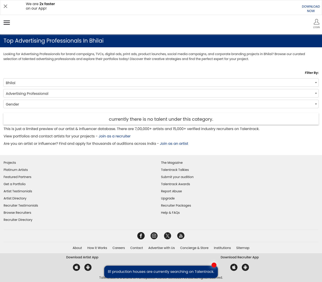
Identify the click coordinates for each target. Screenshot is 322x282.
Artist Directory (15, 198)
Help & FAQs (170, 212)
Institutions (222, 248)
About (77, 248)
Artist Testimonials (18, 191)
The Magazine (172, 162)
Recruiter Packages (176, 205)
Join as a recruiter (115, 136)
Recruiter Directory (18, 220)
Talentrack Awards (175, 184)
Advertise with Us (161, 248)
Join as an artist (174, 143)
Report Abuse (171, 191)
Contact (136, 248)
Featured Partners (17, 177)
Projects (10, 162)
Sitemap (243, 248)
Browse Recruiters (17, 212)
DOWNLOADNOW (311, 8)
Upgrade (168, 198)
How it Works (97, 248)
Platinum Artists (16, 170)
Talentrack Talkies (175, 170)
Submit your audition (177, 177)
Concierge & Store (194, 248)
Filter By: (312, 72)
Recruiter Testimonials (21, 205)
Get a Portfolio (14, 184)
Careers (118, 248)
